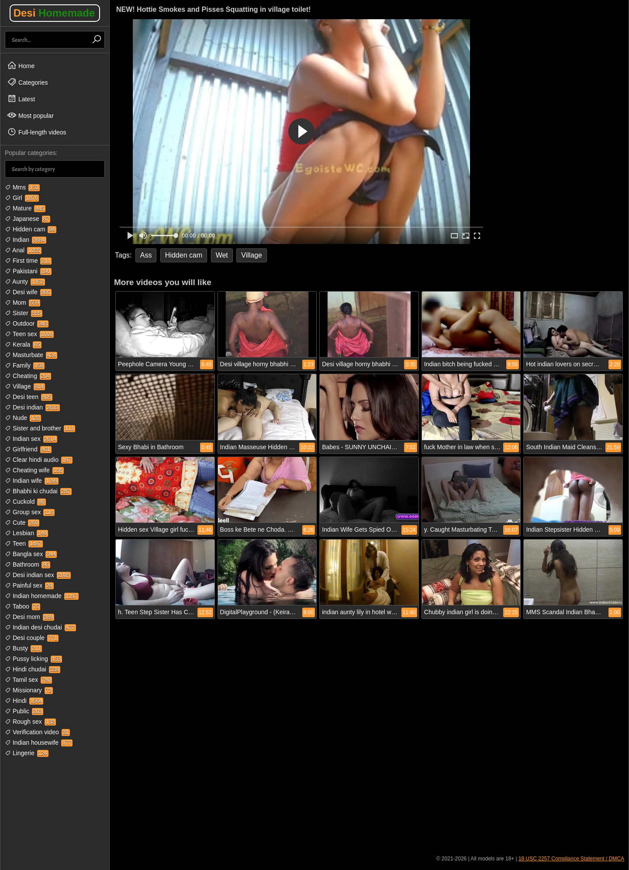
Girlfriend (28, 449)
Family (25, 365)
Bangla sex (31, 553)
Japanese (27, 218)
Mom (22, 302)
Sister (23, 312)
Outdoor (26, 323)
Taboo (22, 606)
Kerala (23, 344)
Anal (23, 250)
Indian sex (31, 438)
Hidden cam (30, 229)
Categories (27, 82)
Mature (25, 208)
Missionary (29, 690)
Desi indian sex (38, 574)
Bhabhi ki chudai (38, 491)
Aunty (25, 281)
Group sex (30, 512)
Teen (24, 543)
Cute (22, 522)
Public (24, 711)
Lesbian (26, 533)
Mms (22, 187)
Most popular (30, 115)
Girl (22, 197)
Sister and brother (40, 428)
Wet (222, 255)
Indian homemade (42, 595)
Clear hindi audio (39, 459)
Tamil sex (28, 679)
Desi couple (32, 637)
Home (21, 65)
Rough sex (30, 721)
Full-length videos (36, 132)
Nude (23, 417)
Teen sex (29, 333)
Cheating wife (34, 470)
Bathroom (27, 564)
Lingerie (26, 753)
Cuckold (25, 501)
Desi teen (28, 396)
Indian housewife (39, 742)
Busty (23, 648)
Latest (21, 98)
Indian (25, 239)
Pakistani (28, 271)
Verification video (37, 732)
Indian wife (32, 480)
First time (28, 260)
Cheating (28, 375)
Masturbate (31, 354)
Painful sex (29, 585)
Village (25, 386)
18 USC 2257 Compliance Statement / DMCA (571, 859)
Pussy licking (33, 658)
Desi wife (28, 292)
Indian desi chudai (40, 627)
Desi (54, 13)
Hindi (24, 700)
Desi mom (29, 616)
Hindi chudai (32, 669)
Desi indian (32, 407)
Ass (146, 255)
